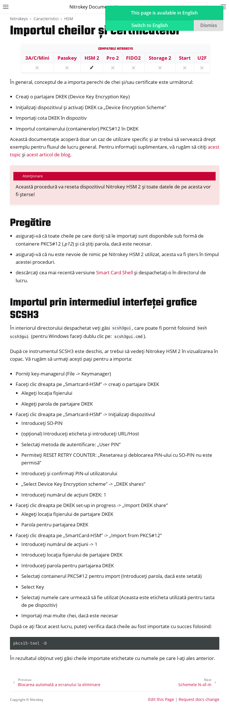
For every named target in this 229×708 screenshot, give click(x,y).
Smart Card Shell (114, 272)
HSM (68, 18)
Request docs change (199, 699)
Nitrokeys (19, 18)
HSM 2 (91, 58)
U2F (202, 58)
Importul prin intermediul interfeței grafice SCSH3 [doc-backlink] (103, 309)
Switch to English (149, 25)
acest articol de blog (48, 154)
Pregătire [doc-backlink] (30, 223)
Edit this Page (161, 699)
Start (185, 58)
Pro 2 (112, 58)
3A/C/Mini (37, 58)
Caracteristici (46, 18)
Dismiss (208, 25)
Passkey (67, 58)
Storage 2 (160, 58)
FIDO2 (133, 58)
